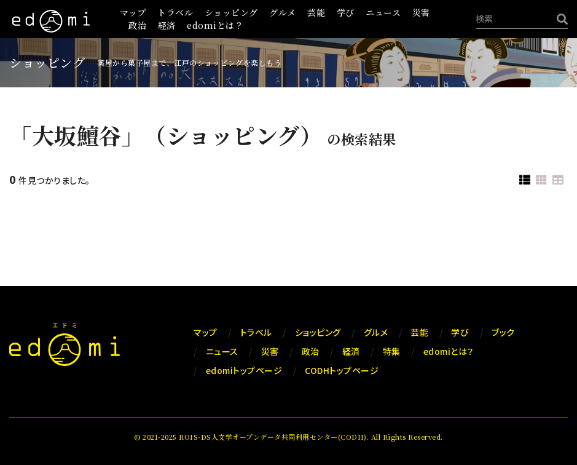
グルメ (282, 12)
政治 (137, 25)
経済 (167, 25)
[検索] (559, 18)
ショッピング (231, 12)
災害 (421, 12)
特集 (392, 351)
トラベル (175, 12)
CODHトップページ (342, 370)
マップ (133, 12)
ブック (503, 332)
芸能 (316, 12)
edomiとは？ (215, 25)
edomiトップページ (244, 370)
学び (346, 12)
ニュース (383, 12)
